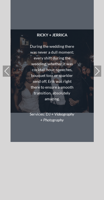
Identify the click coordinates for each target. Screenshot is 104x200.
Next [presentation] (97, 71)
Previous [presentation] (7, 71)
